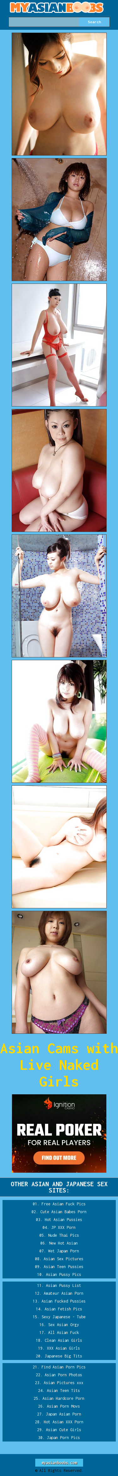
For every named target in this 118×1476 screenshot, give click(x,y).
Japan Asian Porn (63, 1414)
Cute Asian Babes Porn (63, 1211)
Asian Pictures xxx (63, 1382)
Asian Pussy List (63, 1285)
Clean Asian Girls (63, 1340)
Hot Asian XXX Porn (63, 1422)
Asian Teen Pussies (63, 1266)
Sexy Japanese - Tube (64, 1316)
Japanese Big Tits (63, 1356)
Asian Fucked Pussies (64, 1301)
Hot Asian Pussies (63, 1219)
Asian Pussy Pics (63, 1274)
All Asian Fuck (63, 1332)
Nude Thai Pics (63, 1235)
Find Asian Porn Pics (64, 1367)
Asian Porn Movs (63, 1406)
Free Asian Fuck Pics (64, 1204)
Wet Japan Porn (63, 1251)
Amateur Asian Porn (63, 1293)
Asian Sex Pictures (63, 1258)
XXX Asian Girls (63, 1348)
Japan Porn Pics (63, 1437)
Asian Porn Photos (63, 1374)
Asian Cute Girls (63, 1429)
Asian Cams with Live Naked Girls (59, 1065)
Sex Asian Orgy (63, 1324)
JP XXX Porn (63, 1227)
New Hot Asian (63, 1243)
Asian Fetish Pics (63, 1309)
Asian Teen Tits (63, 1390)
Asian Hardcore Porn (63, 1398)
